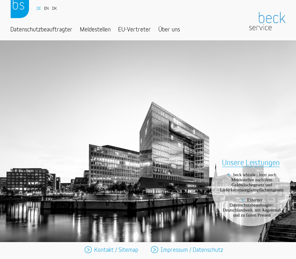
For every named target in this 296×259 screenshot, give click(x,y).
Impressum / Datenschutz (191, 250)
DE (38, 9)
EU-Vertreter (134, 30)
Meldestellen (95, 30)
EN (46, 9)
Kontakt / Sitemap (116, 250)
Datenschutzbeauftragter (41, 30)
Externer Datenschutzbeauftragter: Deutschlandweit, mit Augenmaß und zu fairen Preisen (252, 207)
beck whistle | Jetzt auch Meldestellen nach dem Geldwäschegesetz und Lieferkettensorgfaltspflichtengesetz (252, 182)
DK (54, 9)
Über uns (169, 30)
